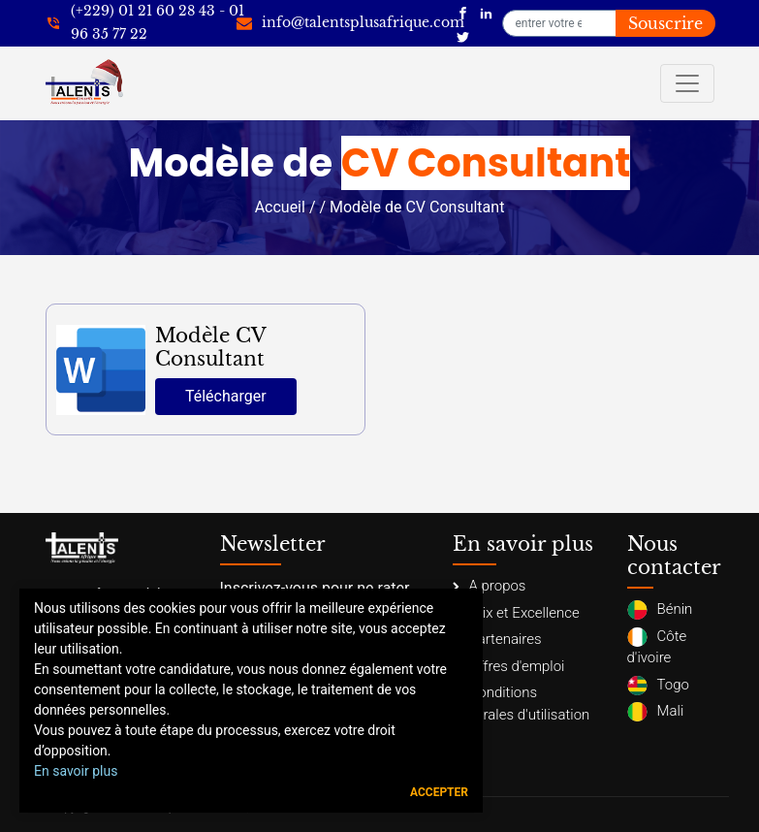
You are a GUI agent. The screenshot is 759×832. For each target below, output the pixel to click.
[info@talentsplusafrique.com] (350, 23)
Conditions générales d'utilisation (521, 703)
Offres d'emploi (509, 666)
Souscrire (665, 23)
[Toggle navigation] (687, 83)
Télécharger (226, 396)
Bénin (660, 610)
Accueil (280, 207)
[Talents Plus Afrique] (463, 11)
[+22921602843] (145, 23)
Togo (658, 685)
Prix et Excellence (516, 613)
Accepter (439, 792)
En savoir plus (75, 771)
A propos (489, 585)
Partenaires (497, 639)
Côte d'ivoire (657, 647)
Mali (655, 711)
